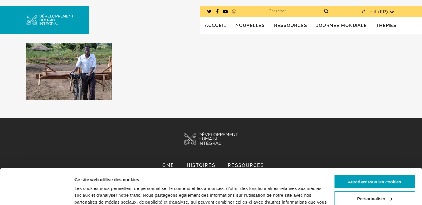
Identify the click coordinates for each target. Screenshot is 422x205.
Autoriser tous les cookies (374, 151)
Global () (378, 11)
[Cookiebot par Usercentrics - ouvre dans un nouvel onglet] (37, 194)
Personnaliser (374, 167)
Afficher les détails (93, 193)
